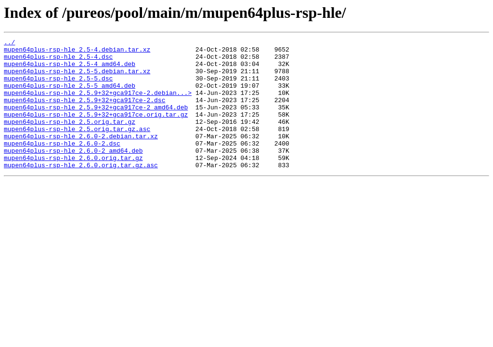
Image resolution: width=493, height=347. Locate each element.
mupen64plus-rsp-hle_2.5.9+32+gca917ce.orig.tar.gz (96, 130)
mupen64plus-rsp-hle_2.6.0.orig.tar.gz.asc (81, 191)
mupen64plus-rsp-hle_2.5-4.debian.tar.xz (77, 52)
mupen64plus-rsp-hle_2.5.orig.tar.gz (69, 138)
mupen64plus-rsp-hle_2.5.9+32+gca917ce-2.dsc (84, 112)
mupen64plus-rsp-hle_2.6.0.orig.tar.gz (73, 182)
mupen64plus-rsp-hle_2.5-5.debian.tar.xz (77, 78)
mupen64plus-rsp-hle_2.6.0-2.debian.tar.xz (81, 156)
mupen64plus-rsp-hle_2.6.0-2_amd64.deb (73, 173)
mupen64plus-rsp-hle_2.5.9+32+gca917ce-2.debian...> (98, 104)
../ (9, 43)
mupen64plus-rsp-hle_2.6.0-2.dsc (62, 164)
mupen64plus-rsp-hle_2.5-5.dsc (58, 86)
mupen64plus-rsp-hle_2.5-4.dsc (58, 60)
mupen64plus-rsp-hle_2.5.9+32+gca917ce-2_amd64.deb (96, 121)
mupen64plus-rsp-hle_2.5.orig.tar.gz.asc (77, 147)
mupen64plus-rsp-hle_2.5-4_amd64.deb (69, 69)
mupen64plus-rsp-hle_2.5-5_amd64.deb (69, 95)
